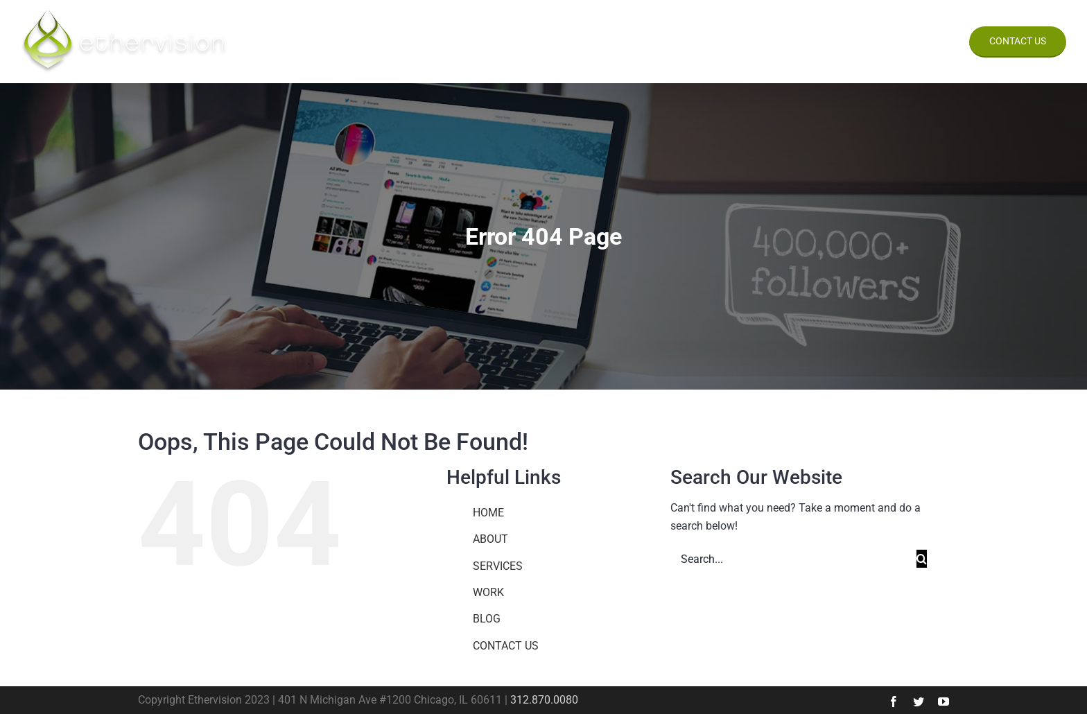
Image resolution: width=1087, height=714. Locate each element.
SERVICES (498, 566)
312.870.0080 (544, 699)
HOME (488, 512)
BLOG (487, 618)
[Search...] (793, 559)
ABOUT (490, 539)
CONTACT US (506, 645)
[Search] (921, 559)
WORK (488, 592)
